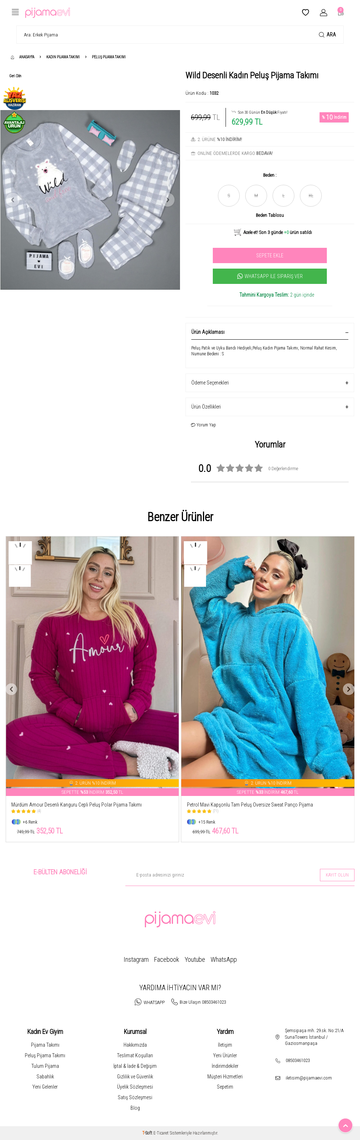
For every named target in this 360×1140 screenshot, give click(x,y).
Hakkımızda (135, 1045)
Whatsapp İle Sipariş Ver (270, 276)
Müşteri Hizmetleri (225, 1077)
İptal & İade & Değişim (135, 1066)
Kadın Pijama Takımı (63, 57)
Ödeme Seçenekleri (269, 382)
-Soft (147, 1133)
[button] (13, 200)
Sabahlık (45, 1077)
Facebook (166, 959)
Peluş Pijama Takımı (109, 57)
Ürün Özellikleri (269, 406)
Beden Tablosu (270, 215)
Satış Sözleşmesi (135, 1097)
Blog (135, 1108)
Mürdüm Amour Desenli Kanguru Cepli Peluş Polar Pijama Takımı (76, 805)
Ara (327, 35)
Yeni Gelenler (45, 1087)
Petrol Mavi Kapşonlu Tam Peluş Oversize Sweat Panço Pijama (250, 805)
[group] (90, 200)
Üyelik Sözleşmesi (135, 1087)
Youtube (195, 959)
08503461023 (298, 1060)
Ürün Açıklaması (269, 332)
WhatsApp (224, 959)
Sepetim (225, 1087)
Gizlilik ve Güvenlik (135, 1077)
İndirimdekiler (225, 1066)
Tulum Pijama (45, 1066)
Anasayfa (22, 57)
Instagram (136, 959)
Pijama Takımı (45, 1045)
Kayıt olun (337, 875)
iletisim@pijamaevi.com (309, 1078)
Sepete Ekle (269, 255)
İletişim (225, 1045)
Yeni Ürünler (225, 1055)
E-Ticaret (161, 1133)
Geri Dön (15, 76)
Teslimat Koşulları (135, 1055)
